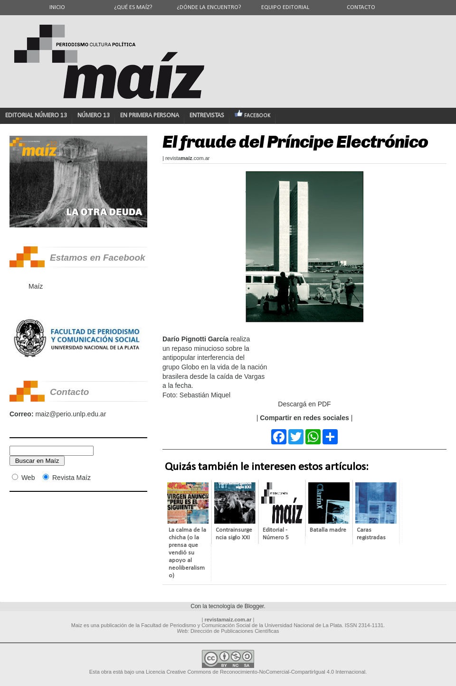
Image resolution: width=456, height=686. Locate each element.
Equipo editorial (285, 7)
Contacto (361, 7)
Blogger (254, 606)
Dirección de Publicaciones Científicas (234, 631)
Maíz (35, 286)
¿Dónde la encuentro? (209, 7)
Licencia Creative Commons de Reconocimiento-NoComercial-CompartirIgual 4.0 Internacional (255, 672)
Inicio (57, 7)
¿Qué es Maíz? (133, 7)
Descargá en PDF (304, 404)
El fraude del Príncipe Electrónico (295, 142)
